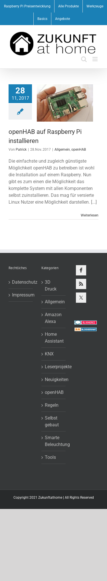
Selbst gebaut (52, 421)
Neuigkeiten (54, 379)
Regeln (51, 405)
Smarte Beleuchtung (54, 441)
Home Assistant (54, 338)
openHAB (78, 150)
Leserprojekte (54, 366)
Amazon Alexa (53, 318)
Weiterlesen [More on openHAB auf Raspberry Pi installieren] (89, 215)
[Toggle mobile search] (84, 59)
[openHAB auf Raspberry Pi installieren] (65, 103)
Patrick (21, 150)
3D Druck (50, 285)
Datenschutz (21, 282)
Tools (50, 457)
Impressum (21, 295)
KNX (49, 354)
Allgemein (62, 150)
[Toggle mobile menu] (95, 59)
